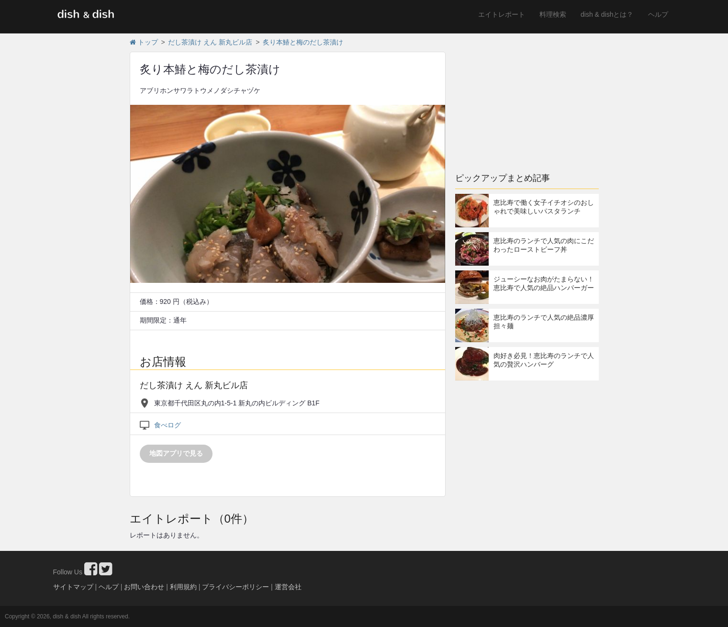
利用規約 (183, 587)
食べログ (167, 425)
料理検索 (552, 14)
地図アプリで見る (176, 453)
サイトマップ (73, 587)
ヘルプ (658, 14)
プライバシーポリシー (235, 587)
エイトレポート (501, 14)
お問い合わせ (144, 587)
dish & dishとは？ (607, 14)
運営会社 (288, 587)
